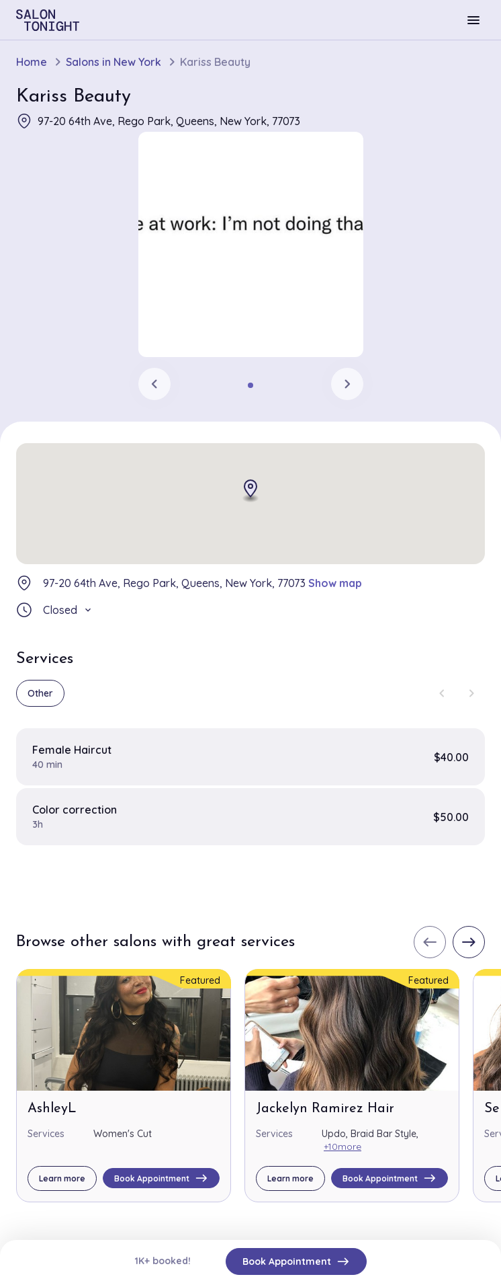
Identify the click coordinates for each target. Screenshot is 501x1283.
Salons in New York (113, 62)
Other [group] (40, 693)
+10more (342, 1146)
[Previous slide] (154, 384)
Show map (335, 583)
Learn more (62, 1178)
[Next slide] (347, 384)
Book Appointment (296, 1261)
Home (31, 62)
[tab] (250, 385)
